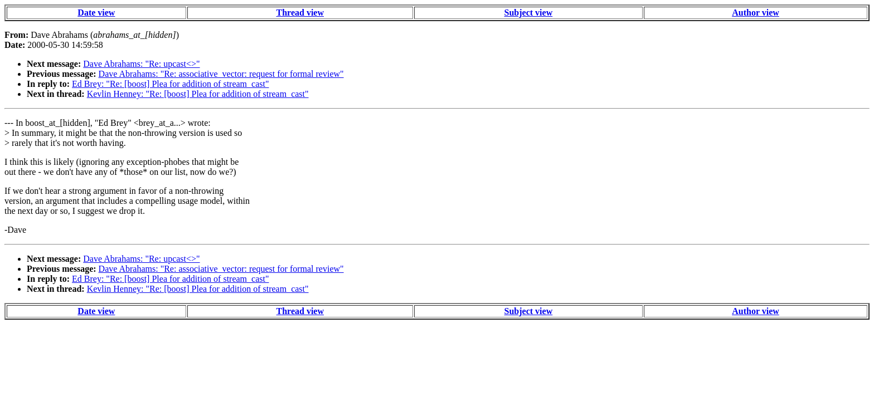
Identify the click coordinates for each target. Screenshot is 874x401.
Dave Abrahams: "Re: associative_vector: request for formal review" (221, 74)
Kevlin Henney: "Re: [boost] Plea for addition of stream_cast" (198, 94)
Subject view (528, 12)
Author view (755, 12)
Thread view (300, 12)
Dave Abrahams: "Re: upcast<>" (141, 64)
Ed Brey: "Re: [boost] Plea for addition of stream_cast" (170, 84)
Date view (96, 12)
